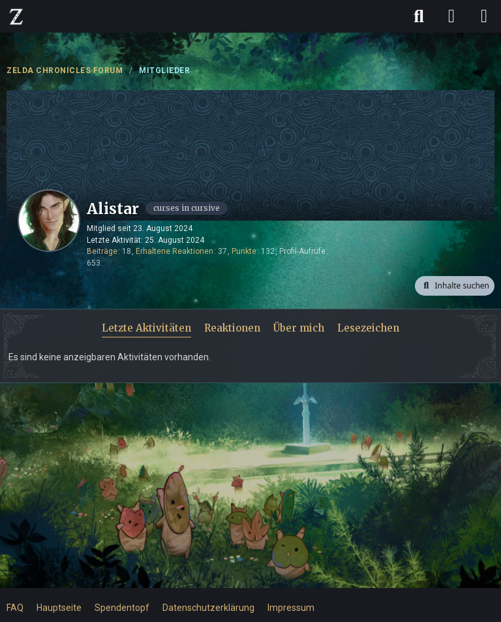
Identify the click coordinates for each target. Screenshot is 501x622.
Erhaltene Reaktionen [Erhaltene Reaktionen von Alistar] (174, 251)
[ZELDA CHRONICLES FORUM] (16, 16)
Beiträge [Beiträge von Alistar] (102, 251)
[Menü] (484, 16)
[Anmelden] (451, 16)
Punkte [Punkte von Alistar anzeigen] (244, 251)
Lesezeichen (368, 328)
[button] (454, 286)
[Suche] (419, 16)
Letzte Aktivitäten (146, 328)
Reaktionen (232, 328)
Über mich (298, 328)
